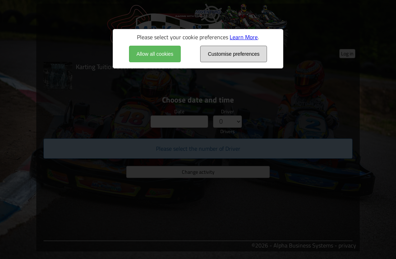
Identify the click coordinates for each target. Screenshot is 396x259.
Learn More (244, 37)
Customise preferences (233, 54)
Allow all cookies (155, 54)
